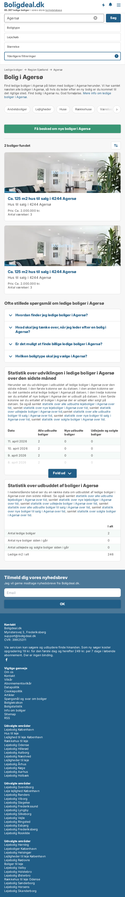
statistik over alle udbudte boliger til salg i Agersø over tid (49, 507)
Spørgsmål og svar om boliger (25, 698)
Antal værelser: (18, 214)
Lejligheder (43, 109)
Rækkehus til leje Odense (22, 879)
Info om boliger (15, 710)
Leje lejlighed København (21, 791)
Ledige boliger (13, 69)
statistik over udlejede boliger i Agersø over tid (59, 409)
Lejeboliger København (20, 848)
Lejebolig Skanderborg (20, 891)
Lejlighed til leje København (23, 737)
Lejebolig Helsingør (17, 852)
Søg (113, 18)
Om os (8, 672)
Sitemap (10, 714)
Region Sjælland (38, 69)
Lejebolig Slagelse (17, 802)
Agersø (57, 70)
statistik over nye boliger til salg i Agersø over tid (60, 509)
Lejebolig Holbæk (16, 775)
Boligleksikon (13, 702)
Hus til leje (11, 733)
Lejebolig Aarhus (16, 771)
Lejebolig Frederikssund (21, 806)
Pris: (11, 210)
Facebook (6, 659)
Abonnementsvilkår (17, 683)
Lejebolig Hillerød (16, 748)
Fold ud (59, 473)
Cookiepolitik (13, 691)
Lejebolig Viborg (15, 798)
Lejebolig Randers (17, 794)
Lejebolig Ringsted (17, 821)
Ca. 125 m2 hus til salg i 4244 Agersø (42, 198)
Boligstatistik (13, 706)
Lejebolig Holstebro (18, 871)
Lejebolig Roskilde (17, 833)
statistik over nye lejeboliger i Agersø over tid (55, 407)
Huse (63, 109)
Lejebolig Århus (15, 764)
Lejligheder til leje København (25, 856)
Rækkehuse (83, 109)
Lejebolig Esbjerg (16, 825)
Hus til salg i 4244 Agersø (29, 204)
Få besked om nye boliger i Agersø (62, 129)
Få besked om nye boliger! (103, 5)
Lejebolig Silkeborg (17, 814)
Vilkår (8, 679)
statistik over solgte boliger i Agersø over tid (73, 419)
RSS (7, 718)
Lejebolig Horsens (16, 887)
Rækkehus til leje (16, 741)
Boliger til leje (13, 864)
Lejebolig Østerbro (17, 875)
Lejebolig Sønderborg (19, 883)
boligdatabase (53, 10)
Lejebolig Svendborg (19, 787)
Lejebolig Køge (14, 768)
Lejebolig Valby (15, 867)
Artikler (9, 695)
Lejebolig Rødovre (17, 860)
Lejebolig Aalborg (16, 752)
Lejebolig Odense (16, 745)
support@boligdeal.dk (20, 636)
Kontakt (9, 675)
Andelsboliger (17, 109)
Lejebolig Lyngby (16, 810)
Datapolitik (11, 687)
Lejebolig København (19, 729)
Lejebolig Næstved (17, 756)
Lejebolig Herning (16, 844)
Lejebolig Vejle (14, 818)
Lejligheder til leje (16, 760)
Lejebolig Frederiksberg (21, 829)
